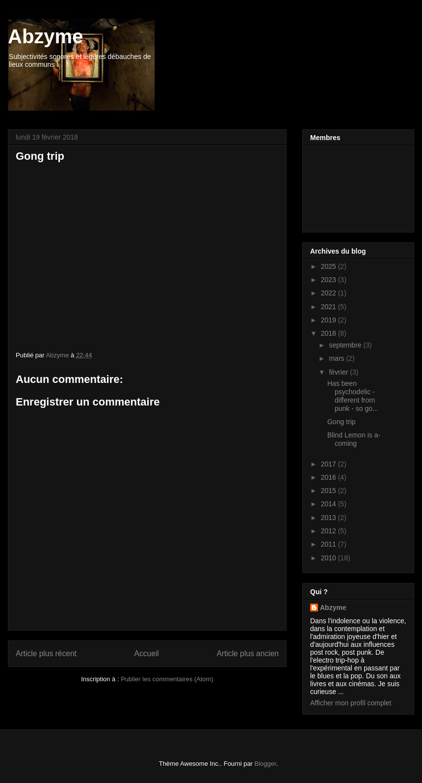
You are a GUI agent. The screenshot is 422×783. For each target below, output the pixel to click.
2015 (329, 490)
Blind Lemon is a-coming (353, 439)
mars (337, 358)
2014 (329, 504)
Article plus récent (46, 653)
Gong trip (341, 422)
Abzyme (45, 36)
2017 (329, 464)
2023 (329, 280)
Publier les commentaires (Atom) (167, 679)
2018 (329, 333)
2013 (329, 518)
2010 (329, 558)
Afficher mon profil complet (350, 703)
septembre (346, 345)
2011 (329, 544)
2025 (329, 266)
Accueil (146, 653)
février (339, 372)
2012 (329, 531)
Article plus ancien (247, 653)
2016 (329, 477)
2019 (329, 320)
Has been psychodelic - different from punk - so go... (352, 395)
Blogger (265, 763)
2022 (329, 293)
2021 (329, 307)
